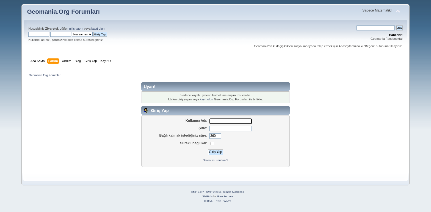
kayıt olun (97, 28)
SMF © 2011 (214, 191)
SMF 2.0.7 (197, 191)
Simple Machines (233, 191)
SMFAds (207, 196)
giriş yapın (76, 28)
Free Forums (225, 196)
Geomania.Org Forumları (63, 11)
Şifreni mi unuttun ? (215, 160)
